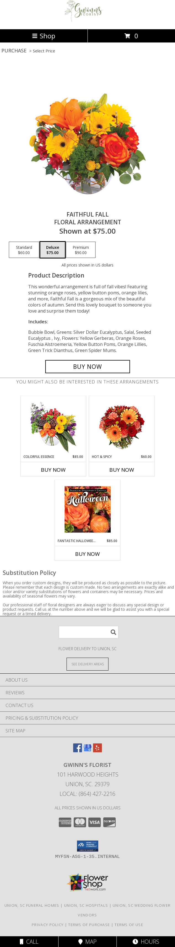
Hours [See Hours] (145, 941)
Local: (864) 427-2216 (87, 793)
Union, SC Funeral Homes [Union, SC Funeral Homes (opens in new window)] (31, 905)
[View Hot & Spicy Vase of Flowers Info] (122, 425)
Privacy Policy (47, 924)
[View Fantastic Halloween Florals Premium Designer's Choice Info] (88, 509)
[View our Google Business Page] (87, 750)
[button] (87, 846)
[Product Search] (88, 632)
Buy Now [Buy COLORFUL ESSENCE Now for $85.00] (53, 469)
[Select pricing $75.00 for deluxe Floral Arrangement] (52, 250)
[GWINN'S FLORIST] (87, 21)
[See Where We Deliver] (87, 663)
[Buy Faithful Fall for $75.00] (87, 366)
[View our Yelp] (97, 750)
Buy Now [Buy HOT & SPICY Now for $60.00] (121, 469)
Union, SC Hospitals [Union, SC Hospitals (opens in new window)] (86, 905)
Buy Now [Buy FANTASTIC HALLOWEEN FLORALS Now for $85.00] (87, 553)
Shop (43, 35)
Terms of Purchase (89, 924)
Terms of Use (129, 924)
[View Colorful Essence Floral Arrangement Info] (53, 425)
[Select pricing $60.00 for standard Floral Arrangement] (24, 250)
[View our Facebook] (77, 750)
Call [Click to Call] (29, 941)
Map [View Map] (87, 941)
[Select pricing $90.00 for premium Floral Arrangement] (80, 250)
